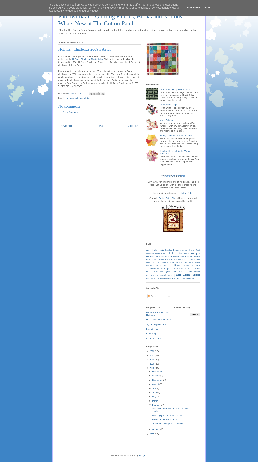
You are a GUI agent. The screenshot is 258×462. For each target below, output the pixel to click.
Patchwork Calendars (174, 262)
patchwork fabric (83, 98)
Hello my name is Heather (158, 319)
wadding (190, 278)
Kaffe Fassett (193, 256)
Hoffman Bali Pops (168, 104)
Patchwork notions (192, 262)
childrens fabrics (179, 268)
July (154, 388)
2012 (152, 351)
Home (100, 126)
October (156, 376)
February (156, 405)
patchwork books (165, 275)
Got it (207, 7)
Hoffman (70, 98)
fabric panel (152, 271)
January (156, 429)
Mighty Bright (164, 259)
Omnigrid (161, 262)
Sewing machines (191, 265)
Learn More (193, 7)
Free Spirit (195, 253)
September (157, 380)
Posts (152, 296)
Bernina (168, 250)
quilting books (165, 278)
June (154, 392)
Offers (154, 262)
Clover (191, 250)
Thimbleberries (152, 268)
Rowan (177, 265)
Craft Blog (151, 333)
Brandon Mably (180, 250)
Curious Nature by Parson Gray (175, 89)
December (157, 371)
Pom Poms (167, 265)
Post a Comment (70, 112)
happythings (152, 329)
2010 (152, 359)
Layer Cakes (151, 259)
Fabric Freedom (162, 253)
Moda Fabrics (166, 120)
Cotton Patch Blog (168, 198)
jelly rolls (171, 271)
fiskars (161, 271)
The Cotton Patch (184, 193)
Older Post (133, 126)
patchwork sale (152, 278)
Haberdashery (153, 256)
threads (184, 278)
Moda (174, 259)
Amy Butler (152, 250)
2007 (152, 434)
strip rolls (176, 278)
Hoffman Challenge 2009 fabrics (87, 59)
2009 (152, 364)
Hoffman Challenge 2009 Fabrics (167, 423)
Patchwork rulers (153, 265)
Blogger (142, 455)
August (155, 384)
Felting (186, 253)
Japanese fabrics (177, 256)
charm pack (166, 268)
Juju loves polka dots (156, 324)
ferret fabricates (153, 338)
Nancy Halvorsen (185, 259)
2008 (152, 368)
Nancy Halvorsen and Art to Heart (176, 135)
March (155, 401)
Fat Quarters (176, 253)
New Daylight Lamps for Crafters (167, 415)
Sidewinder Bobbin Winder (164, 419)
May (154, 396)
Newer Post (66, 126)
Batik (161, 250)
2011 (152, 355)
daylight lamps (193, 268)
